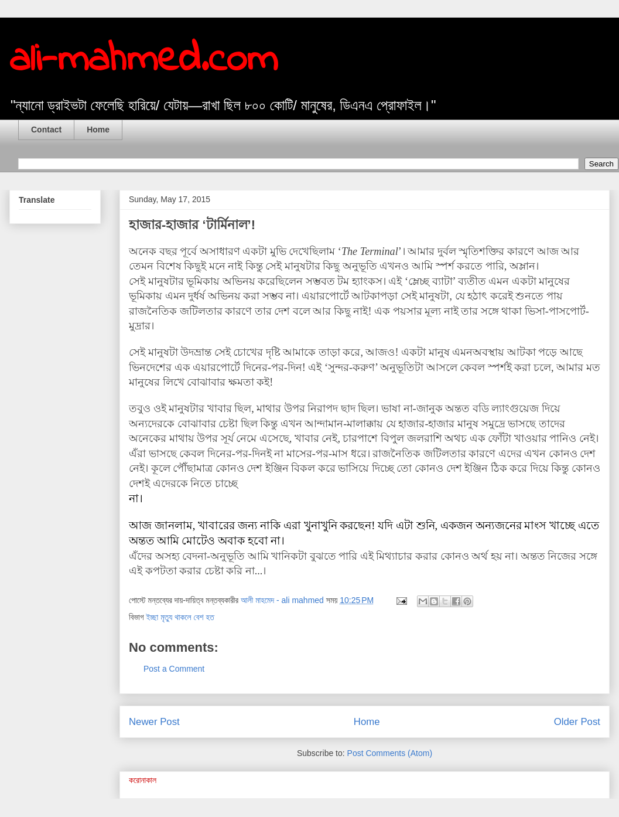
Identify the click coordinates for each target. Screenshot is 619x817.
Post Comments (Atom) (389, 753)
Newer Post (154, 721)
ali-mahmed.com (143, 60)
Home (98, 129)
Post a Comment (173, 668)
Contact (46, 129)
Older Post (577, 721)
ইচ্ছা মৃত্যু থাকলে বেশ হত (180, 617)
